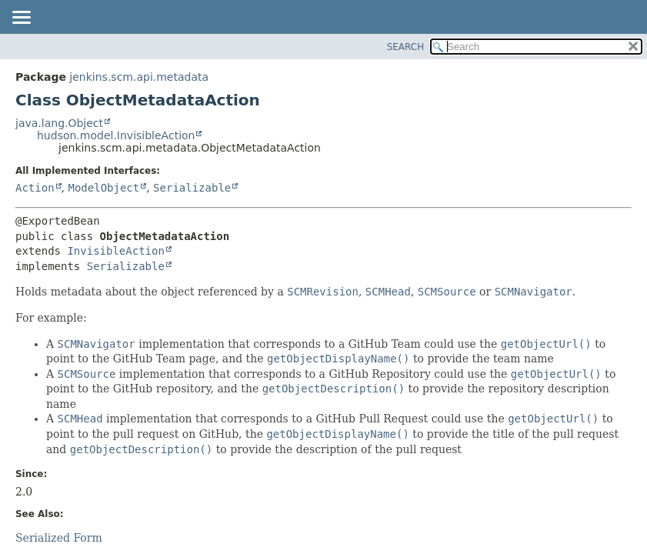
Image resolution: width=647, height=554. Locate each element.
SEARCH (406, 47)
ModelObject (103, 188)
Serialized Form (58, 538)
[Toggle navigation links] (21, 18)
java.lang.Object (59, 123)
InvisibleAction (115, 251)
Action (35, 188)
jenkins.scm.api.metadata (138, 77)
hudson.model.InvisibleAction (116, 135)
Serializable (192, 188)
